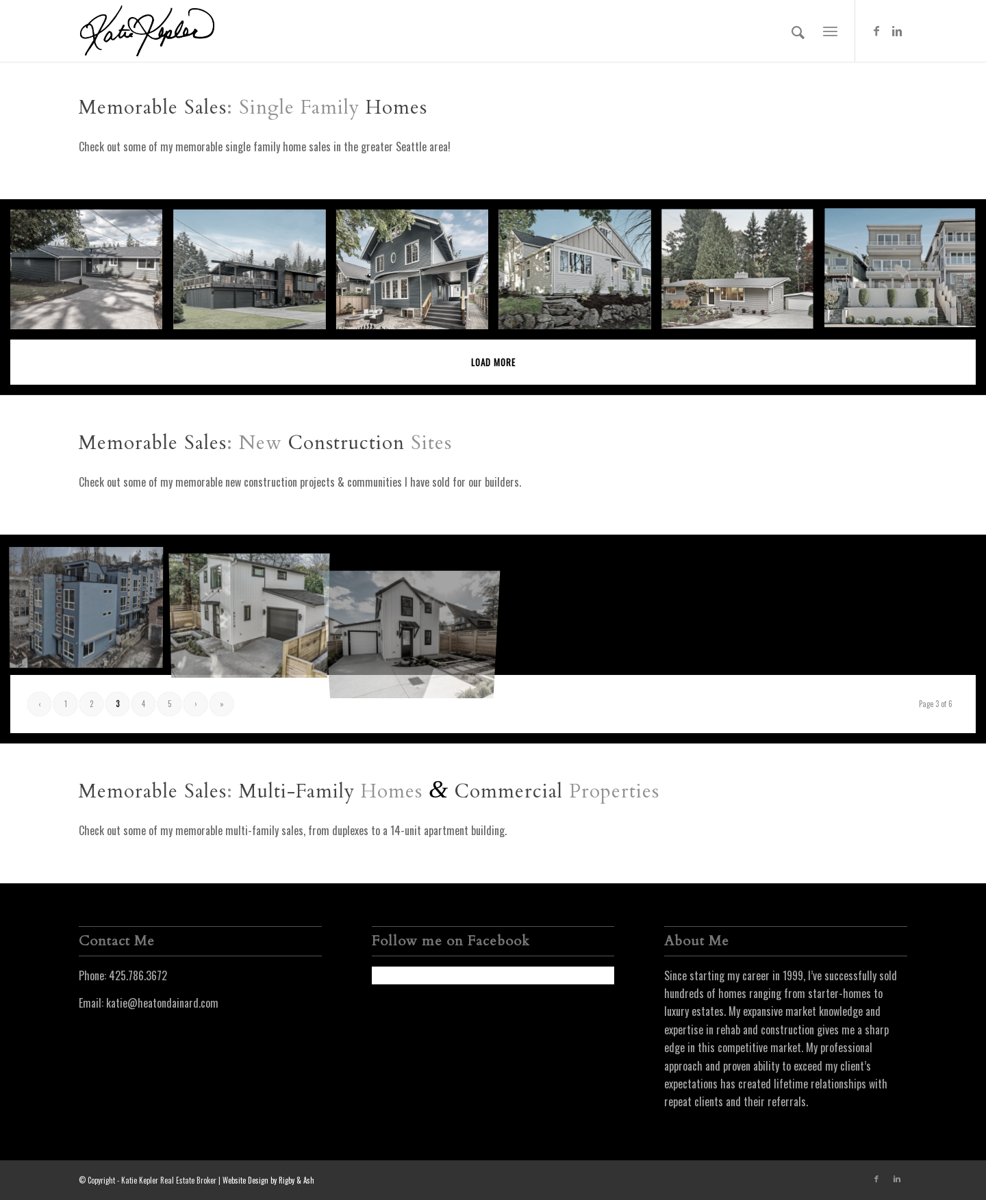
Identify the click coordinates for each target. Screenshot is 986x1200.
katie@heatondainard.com (162, 1003)
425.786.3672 (138, 975)
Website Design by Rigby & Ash (268, 1180)
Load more (493, 362)
